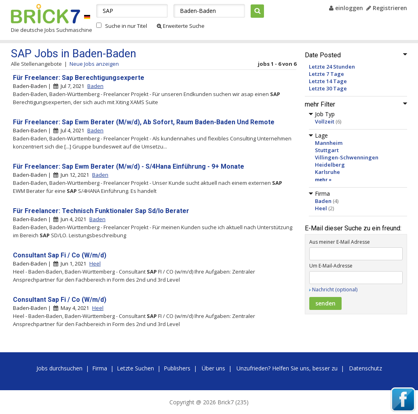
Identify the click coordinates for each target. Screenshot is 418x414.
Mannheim (328, 142)
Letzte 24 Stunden (332, 66)
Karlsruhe (327, 172)
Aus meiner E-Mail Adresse (339, 241)
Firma (99, 368)
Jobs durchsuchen (59, 368)
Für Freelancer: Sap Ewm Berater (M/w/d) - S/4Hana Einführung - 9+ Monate (128, 166)
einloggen (346, 8)
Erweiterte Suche (181, 25)
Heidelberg (330, 164)
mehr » (323, 179)
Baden (323, 201)
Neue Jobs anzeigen (94, 63)
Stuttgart (327, 150)
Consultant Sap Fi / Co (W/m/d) (59, 255)
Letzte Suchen (135, 368)
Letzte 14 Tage (328, 81)
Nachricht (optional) (334, 289)
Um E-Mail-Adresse (331, 265)
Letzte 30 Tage (328, 88)
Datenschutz (365, 368)
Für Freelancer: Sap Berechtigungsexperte (78, 78)
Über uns (213, 368)
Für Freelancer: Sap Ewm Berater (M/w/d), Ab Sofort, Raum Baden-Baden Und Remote (143, 122)
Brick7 (45, 13)
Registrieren (386, 8)
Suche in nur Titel (126, 25)
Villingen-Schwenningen (346, 157)
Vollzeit (324, 121)
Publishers (177, 368)
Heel (321, 208)
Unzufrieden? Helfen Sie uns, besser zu (287, 368)
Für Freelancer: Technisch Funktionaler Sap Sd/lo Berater (101, 211)
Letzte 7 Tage (326, 73)
